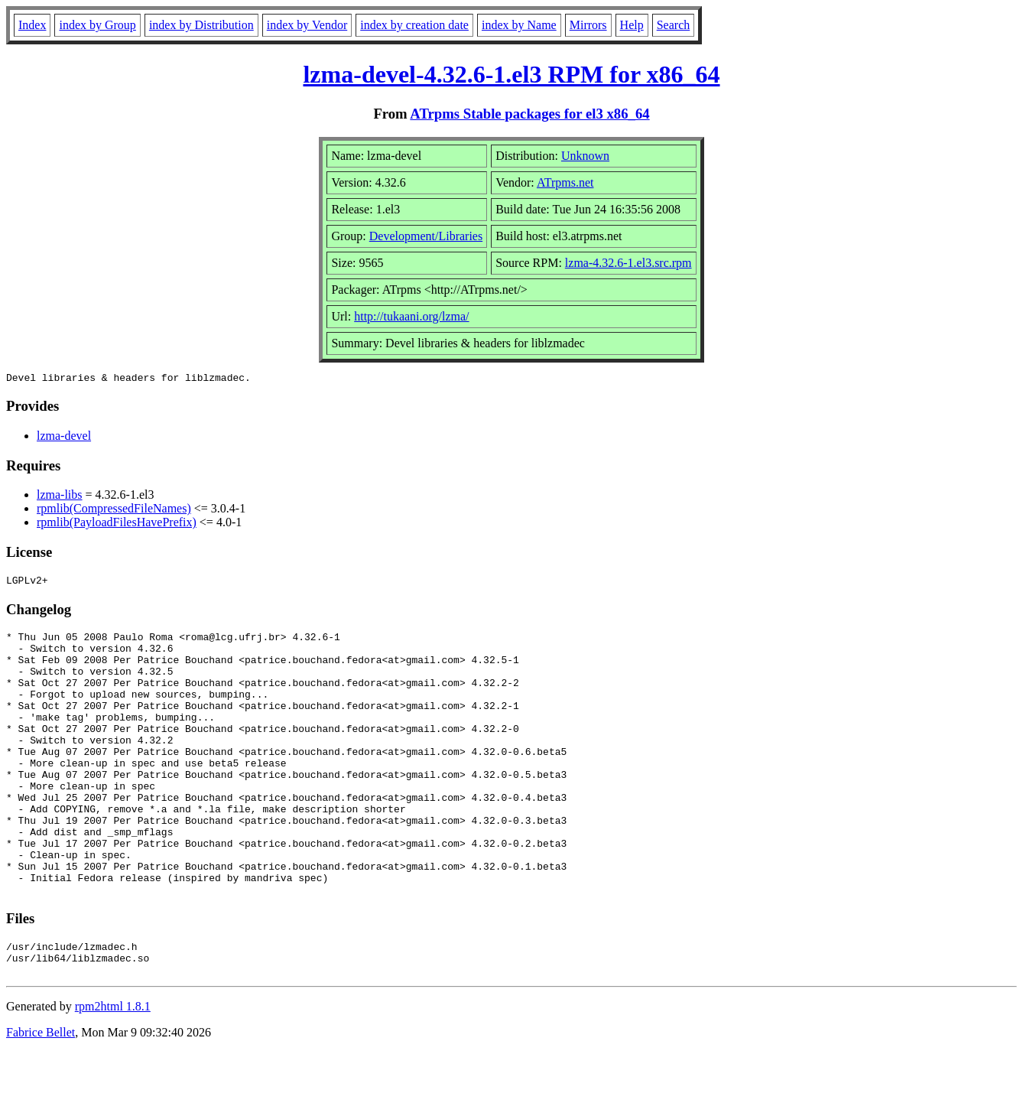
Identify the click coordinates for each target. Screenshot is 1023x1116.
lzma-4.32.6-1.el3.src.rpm (628, 262)
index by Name (519, 24)
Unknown (585, 155)
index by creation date (414, 24)
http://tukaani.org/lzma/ (411, 316)
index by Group (97, 24)
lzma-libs (60, 496)
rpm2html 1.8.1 (113, 1070)
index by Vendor (307, 24)
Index (32, 24)
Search (673, 24)
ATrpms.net (565, 182)
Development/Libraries (425, 235)
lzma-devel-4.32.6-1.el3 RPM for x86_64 (511, 74)
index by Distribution (201, 24)
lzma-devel (64, 437)
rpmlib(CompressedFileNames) (114, 510)
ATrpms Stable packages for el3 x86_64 (529, 114)
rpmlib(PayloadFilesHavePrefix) (116, 524)
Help (632, 24)
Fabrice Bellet (40, 1096)
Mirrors (588, 24)
